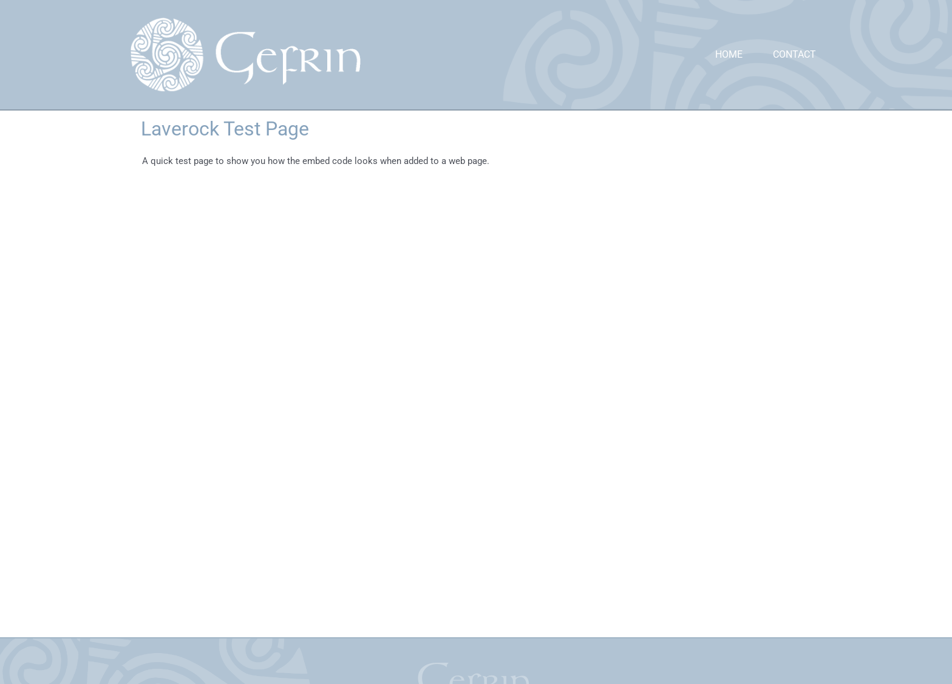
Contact (794, 54)
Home (729, 54)
